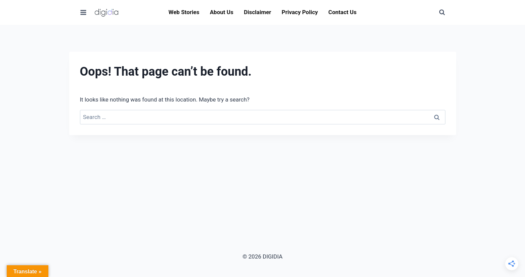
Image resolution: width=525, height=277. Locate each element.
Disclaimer (257, 12)
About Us (221, 12)
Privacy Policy (300, 12)
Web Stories (184, 12)
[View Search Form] (442, 12)
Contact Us (343, 12)
